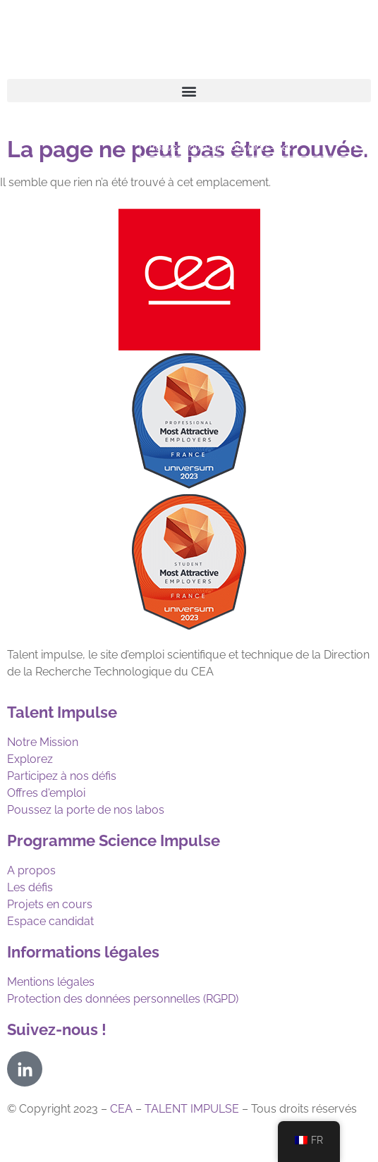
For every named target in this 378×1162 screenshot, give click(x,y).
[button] (189, 90)
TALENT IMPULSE (192, 1108)
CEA (121, 1108)
